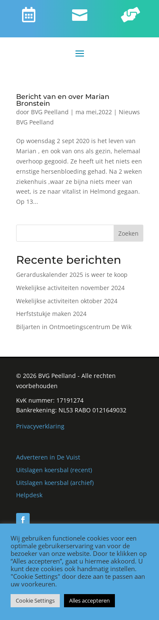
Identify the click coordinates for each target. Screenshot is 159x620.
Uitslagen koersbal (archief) (55, 483)
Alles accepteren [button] (89, 600)
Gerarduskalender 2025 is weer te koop (72, 275)
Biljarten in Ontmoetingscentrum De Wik (73, 327)
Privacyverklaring (40, 426)
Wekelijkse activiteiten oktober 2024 (66, 301)
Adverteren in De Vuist (48, 457)
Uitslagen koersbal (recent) (54, 470)
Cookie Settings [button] (35, 600)
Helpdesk (29, 495)
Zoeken (128, 233)
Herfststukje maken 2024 (51, 314)
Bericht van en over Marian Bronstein (62, 100)
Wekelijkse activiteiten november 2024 (70, 288)
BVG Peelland (50, 112)
